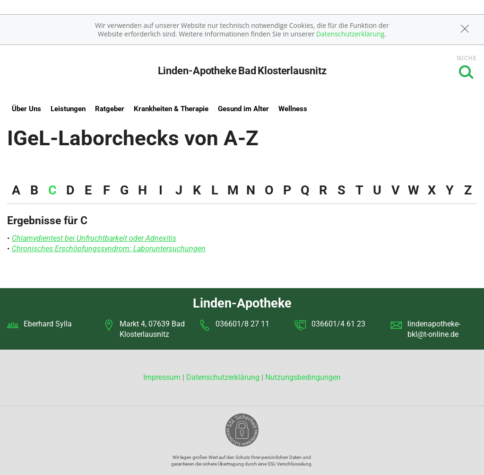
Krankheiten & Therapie (171, 109)
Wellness (292, 109)
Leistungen (68, 109)
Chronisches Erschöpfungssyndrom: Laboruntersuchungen (109, 248)
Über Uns (26, 109)
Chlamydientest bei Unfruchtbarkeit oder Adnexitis (94, 238)
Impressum (162, 377)
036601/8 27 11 (242, 323)
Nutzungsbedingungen (303, 377)
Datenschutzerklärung (350, 33)
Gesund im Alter (243, 109)
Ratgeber (109, 109)
